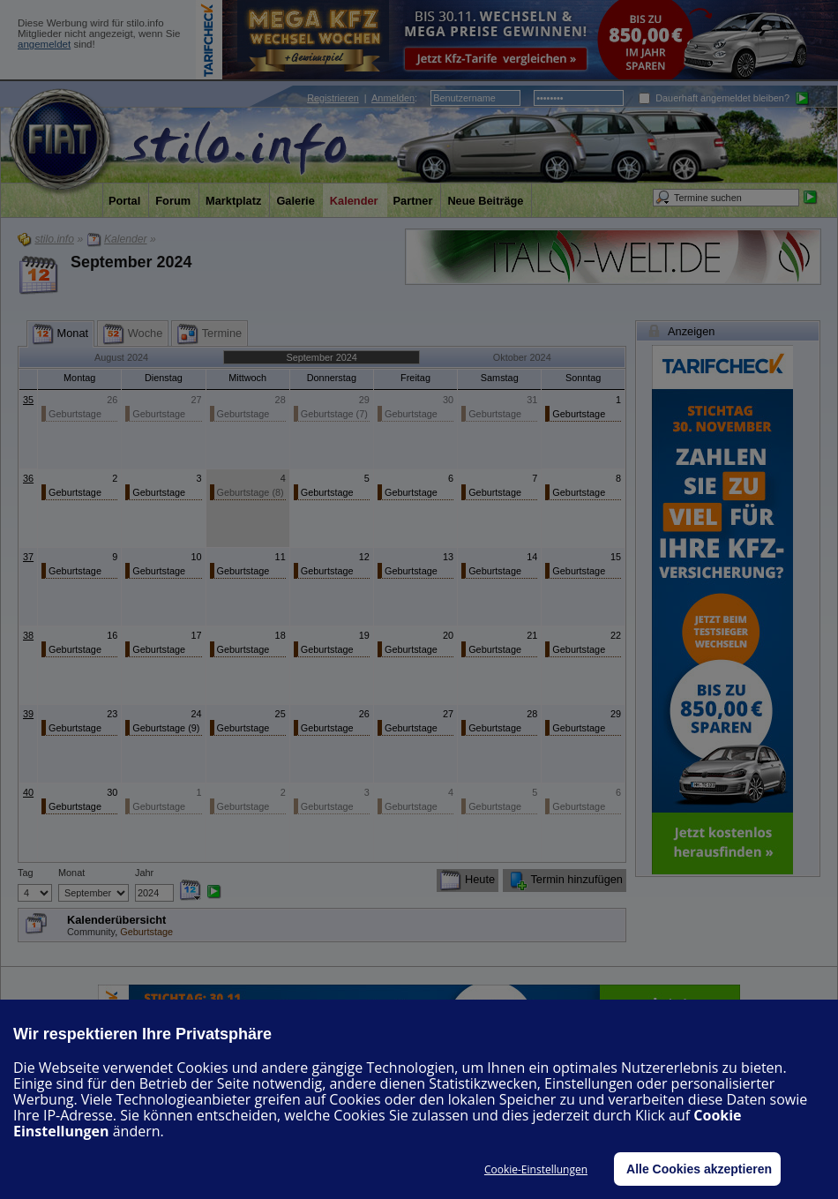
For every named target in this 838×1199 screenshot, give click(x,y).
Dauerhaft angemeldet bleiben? (714, 98)
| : (362, 98)
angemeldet (44, 44)
